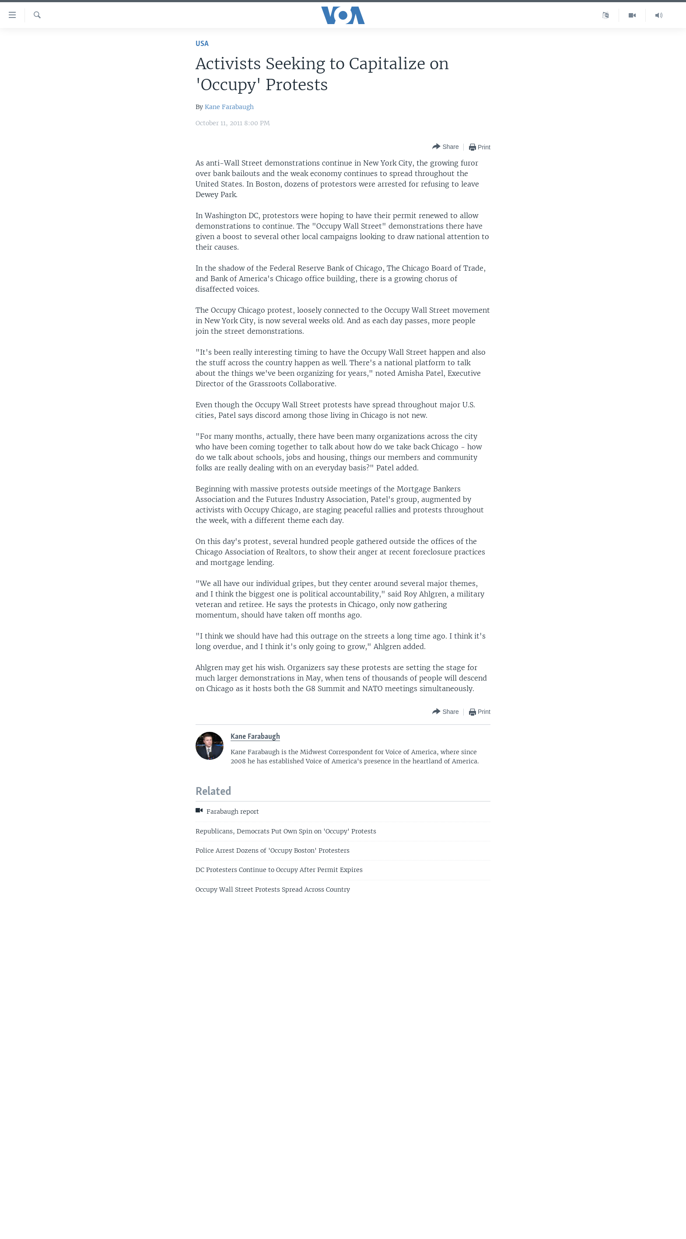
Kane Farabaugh (229, 107)
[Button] (445, 147)
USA (202, 44)
